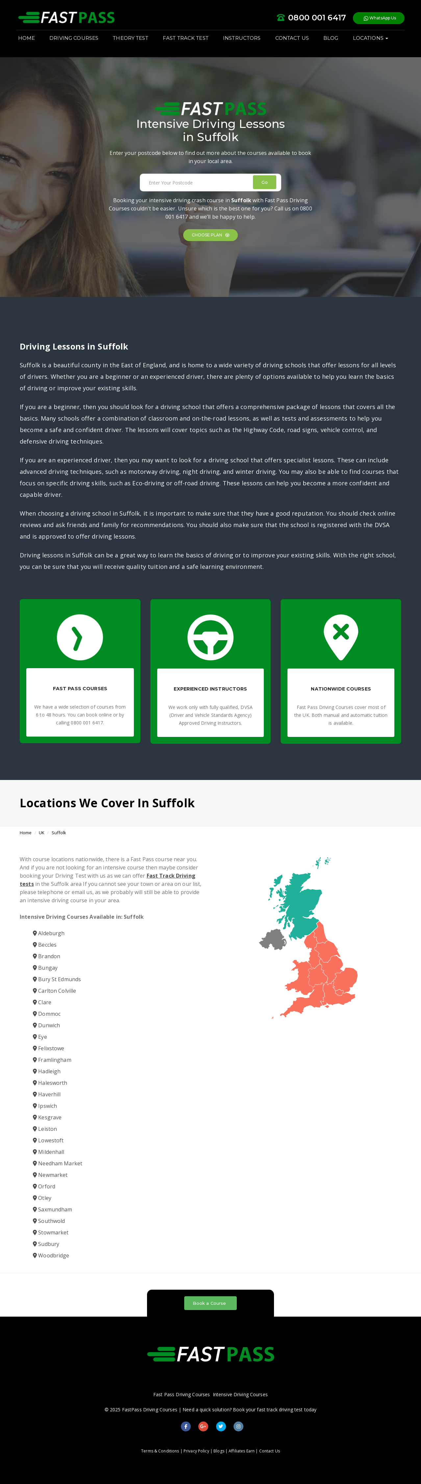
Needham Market (57, 1163)
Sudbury (46, 1244)
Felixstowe (48, 1048)
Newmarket (50, 1175)
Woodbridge (51, 1255)
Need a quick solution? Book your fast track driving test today (249, 1409)
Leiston (45, 1128)
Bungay (45, 967)
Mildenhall (48, 1152)
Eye (40, 1036)
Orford (44, 1186)
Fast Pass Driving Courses (181, 1394)
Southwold (49, 1221)
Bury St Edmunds (57, 979)
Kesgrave (47, 1117)
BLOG (334, 43)
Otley (42, 1198)
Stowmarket (51, 1232)
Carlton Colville (54, 990)
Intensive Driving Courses (240, 1394)
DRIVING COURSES (77, 43)
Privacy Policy (196, 1451)
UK (41, 833)
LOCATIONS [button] (373, 43)
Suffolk (59, 833)
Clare (42, 1002)
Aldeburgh (48, 933)
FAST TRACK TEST (189, 43)
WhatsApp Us (376, 19)
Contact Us (269, 1451)
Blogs (218, 1451)
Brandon (46, 956)
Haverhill (47, 1094)
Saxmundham (52, 1209)
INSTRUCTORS (245, 43)
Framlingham (52, 1059)
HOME (29, 43)
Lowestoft (48, 1140)
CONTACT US (295, 43)
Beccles (45, 944)
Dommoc (47, 1013)
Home (26, 833)
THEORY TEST (134, 43)
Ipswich (45, 1105)
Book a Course (209, 1303)
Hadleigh (47, 1071)
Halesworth (50, 1082)
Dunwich (46, 1025)
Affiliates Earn (242, 1451)
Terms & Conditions (160, 1451)
